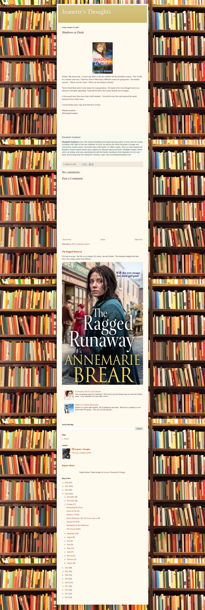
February (70, 559)
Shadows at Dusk (73, 515)
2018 (67, 583)
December (71, 497)
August (70, 537)
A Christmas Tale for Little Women (88, 392)
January (70, 563)
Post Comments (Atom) (80, 244)
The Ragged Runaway (72, 251)
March (69, 556)
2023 (67, 494)
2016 (67, 590)
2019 (67, 579)
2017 (67, 586)
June (69, 545)
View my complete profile (81, 453)
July (68, 541)
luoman (106, 472)
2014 (67, 597)
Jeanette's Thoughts (86, 11)
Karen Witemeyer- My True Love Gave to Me (83, 518)
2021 (67, 571)
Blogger (122, 472)
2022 (67, 568)
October (70, 504)
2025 (67, 486)
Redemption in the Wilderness (78, 525)
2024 (67, 490)
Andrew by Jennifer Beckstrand (86, 405)
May (69, 548)
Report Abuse (68, 465)
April (69, 552)
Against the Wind (73, 522)
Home (103, 240)
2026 (67, 483)
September (71, 534)
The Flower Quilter (74, 529)
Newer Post (67, 240)
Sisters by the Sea (73, 511)
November (71, 501)
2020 (67, 575)
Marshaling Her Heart (75, 507)
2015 (67, 594)
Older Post (139, 240)
